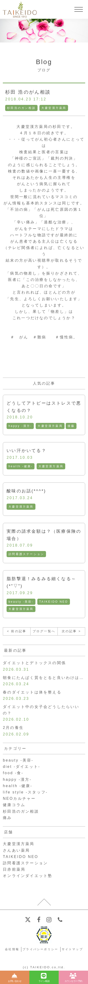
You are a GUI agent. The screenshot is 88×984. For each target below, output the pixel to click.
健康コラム (14, 805)
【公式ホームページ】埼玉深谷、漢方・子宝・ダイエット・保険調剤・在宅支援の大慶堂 (20, 9)
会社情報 (12, 949)
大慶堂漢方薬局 (53, 108)
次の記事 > (71, 631)
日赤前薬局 (14, 869)
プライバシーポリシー (40, 949)
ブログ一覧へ (44, 631)
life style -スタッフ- (25, 792)
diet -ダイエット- (21, 767)
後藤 (71, 426)
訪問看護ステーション (26, 554)
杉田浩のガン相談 (21, 108)
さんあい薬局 (16, 850)
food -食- (13, 773)
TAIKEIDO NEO (53, 601)
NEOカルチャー (19, 798)
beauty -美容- (21, 601)
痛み (7, 818)
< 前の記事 (16, 631)
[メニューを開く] (78, 9)
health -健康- (20, 466)
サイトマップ (72, 949)
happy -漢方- (20, 426)
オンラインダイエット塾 (27, 876)
